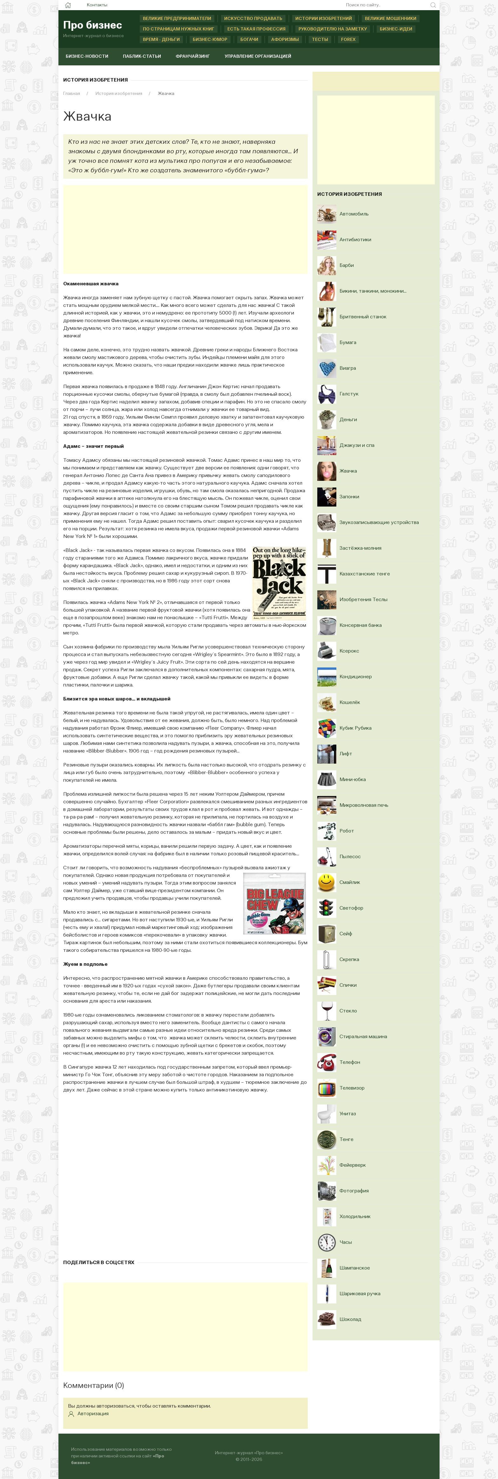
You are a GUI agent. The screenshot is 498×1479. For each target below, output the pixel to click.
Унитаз (348, 1114)
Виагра (348, 368)
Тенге (346, 1139)
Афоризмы (285, 39)
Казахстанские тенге (365, 574)
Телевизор (352, 1088)
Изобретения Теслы (363, 599)
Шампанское (355, 1268)
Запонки (349, 497)
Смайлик (350, 882)
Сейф (346, 934)
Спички (348, 985)
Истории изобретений (323, 19)
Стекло (348, 1011)
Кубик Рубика (356, 728)
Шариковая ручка (360, 1294)
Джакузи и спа (357, 445)
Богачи (249, 39)
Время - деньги (161, 39)
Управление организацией (258, 56)
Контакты (97, 5)
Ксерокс (349, 651)
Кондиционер (356, 677)
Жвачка (348, 471)
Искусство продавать (253, 19)
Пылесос (350, 856)
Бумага (348, 342)
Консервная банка (361, 625)
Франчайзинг (193, 56)
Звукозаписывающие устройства (379, 522)
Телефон (350, 1062)
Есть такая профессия (256, 29)
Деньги (348, 419)
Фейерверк (353, 1165)
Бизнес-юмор (210, 39)
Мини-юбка (353, 779)
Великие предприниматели (177, 19)
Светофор (351, 908)
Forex (348, 39)
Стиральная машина (363, 1036)
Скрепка (349, 959)
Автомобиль (354, 214)
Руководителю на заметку (333, 29)
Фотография (354, 1191)
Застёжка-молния (360, 548)
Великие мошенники (390, 19)
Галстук (349, 394)
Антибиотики (355, 239)
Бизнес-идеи (396, 29)
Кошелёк (350, 702)
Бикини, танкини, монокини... (373, 291)
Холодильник (355, 1216)
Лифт (346, 754)
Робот (347, 831)
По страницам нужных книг (178, 29)
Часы (346, 1242)
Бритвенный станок (363, 317)
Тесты (320, 39)
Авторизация (88, 1413)
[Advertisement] (185, 229)
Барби (347, 265)
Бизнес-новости (87, 56)
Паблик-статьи (142, 56)
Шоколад (350, 1319)
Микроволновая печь (364, 805)
